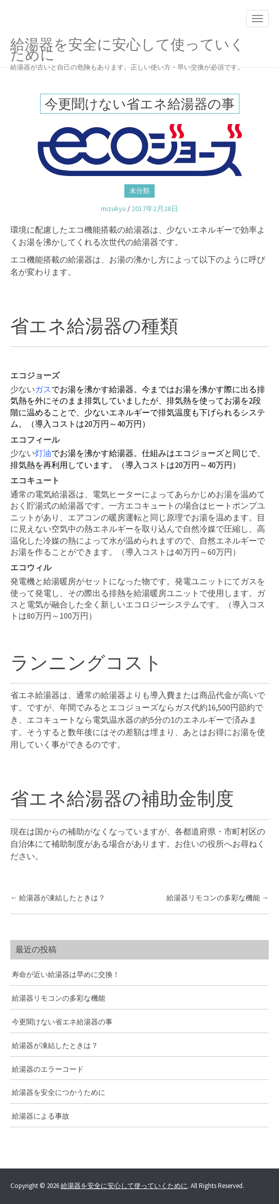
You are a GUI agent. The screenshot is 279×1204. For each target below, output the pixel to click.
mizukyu (113, 208)
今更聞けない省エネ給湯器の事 (62, 1021)
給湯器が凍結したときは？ (57, 897)
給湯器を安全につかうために (58, 1092)
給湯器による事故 (40, 1116)
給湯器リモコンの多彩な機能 (217, 897)
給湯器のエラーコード (48, 1069)
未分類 (139, 190)
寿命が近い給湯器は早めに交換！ (66, 974)
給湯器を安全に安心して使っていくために (131, 51)
